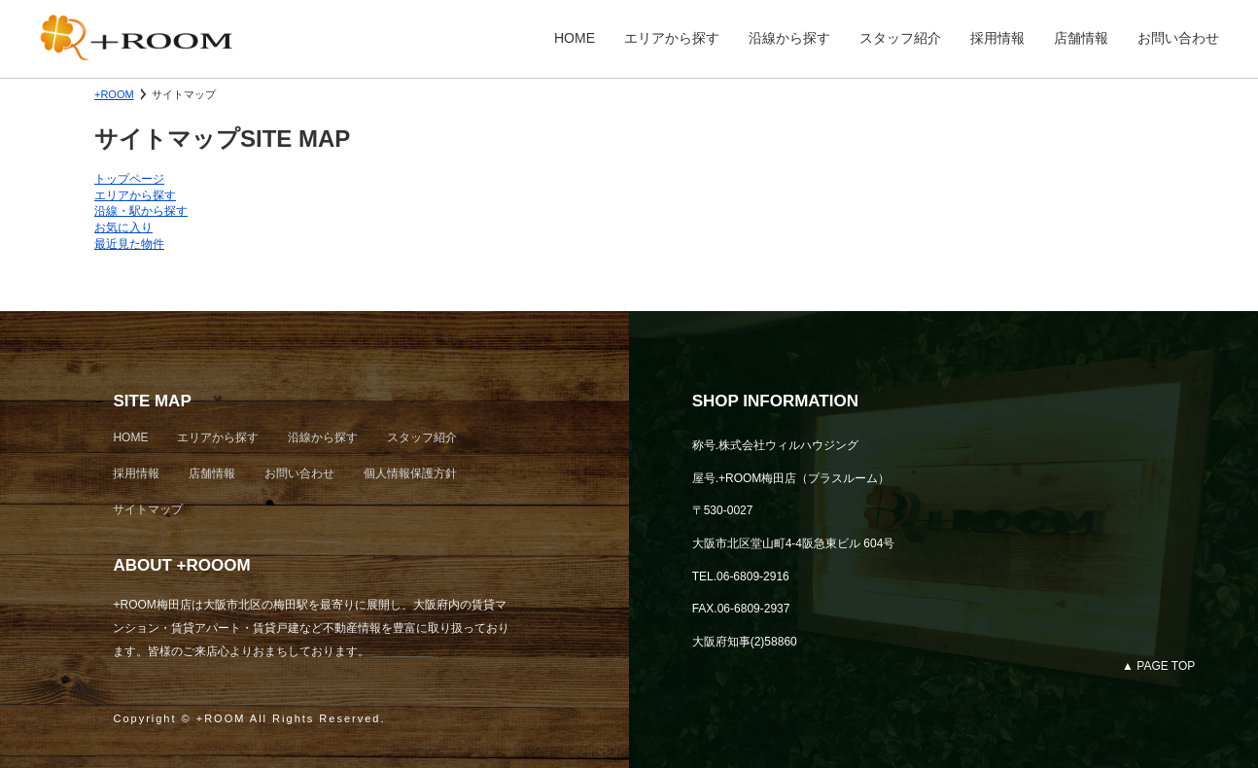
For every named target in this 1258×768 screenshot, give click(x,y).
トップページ (129, 179)
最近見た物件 (129, 244)
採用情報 (997, 38)
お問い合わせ (1178, 38)
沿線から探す (789, 38)
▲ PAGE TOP (1158, 666)
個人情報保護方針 (410, 473)
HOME (574, 38)
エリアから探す (671, 38)
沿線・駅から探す (141, 211)
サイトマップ (148, 509)
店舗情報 (1081, 38)
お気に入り (123, 227)
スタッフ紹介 (900, 38)
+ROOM (114, 94)
